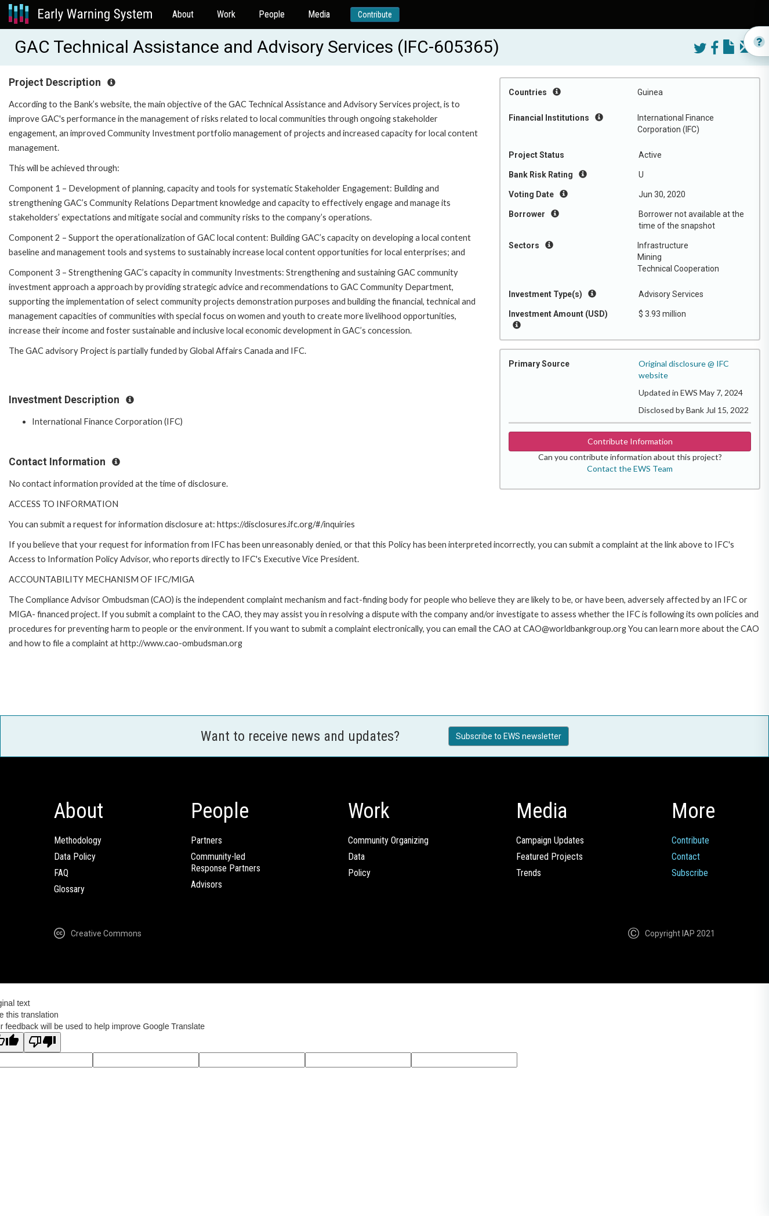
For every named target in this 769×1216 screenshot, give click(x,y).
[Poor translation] (42, 1042)
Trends (528, 872)
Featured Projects (549, 856)
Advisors (206, 884)
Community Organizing (388, 840)
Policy (359, 872)
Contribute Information (630, 441)
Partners (206, 840)
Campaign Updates (550, 840)
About (183, 14)
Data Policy (75, 856)
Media (319, 14)
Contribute (375, 14)
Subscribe (690, 872)
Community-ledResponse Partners (225, 862)
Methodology (77, 840)
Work (226, 14)
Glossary (69, 889)
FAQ (61, 872)
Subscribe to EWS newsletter (508, 736)
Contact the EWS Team (630, 468)
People (272, 14)
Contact (686, 856)
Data (356, 856)
